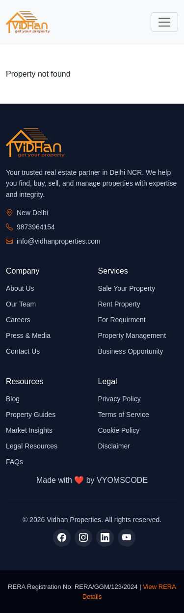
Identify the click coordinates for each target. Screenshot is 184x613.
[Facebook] (62, 538)
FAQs (14, 462)
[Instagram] (83, 538)
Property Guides (30, 414)
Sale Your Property (127, 288)
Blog (13, 399)
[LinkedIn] (105, 538)
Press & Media (28, 335)
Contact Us (23, 351)
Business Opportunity (130, 351)
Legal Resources (31, 446)
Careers (18, 320)
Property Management (132, 335)
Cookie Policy (119, 430)
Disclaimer (114, 446)
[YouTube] (126, 538)
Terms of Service (123, 414)
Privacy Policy (119, 399)
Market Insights (29, 430)
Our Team (21, 304)
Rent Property (119, 304)
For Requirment (122, 320)
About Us (20, 288)
